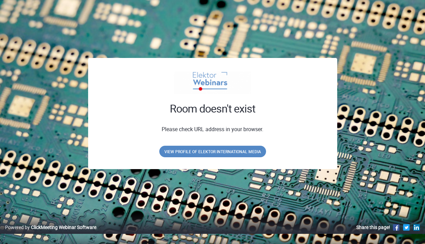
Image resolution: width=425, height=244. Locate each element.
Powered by (50, 234)
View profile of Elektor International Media (212, 151)
